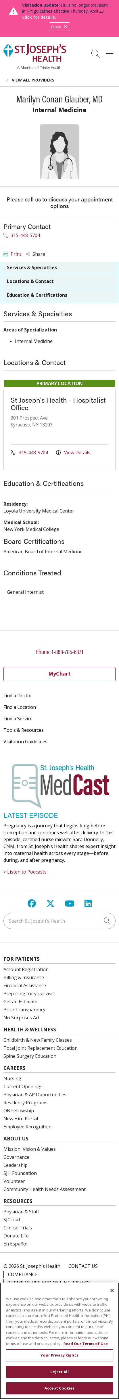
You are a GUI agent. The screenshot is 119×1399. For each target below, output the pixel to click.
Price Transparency (24, 1009)
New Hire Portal (20, 1118)
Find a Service (17, 718)
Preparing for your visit (28, 993)
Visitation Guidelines (25, 741)
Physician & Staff (21, 1211)
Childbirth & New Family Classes (37, 1040)
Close (59, 27)
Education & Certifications (37, 295)
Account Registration (26, 969)
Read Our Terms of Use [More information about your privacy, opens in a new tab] (86, 1343)
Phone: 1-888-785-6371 (59, 651)
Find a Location (19, 707)
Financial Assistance (24, 985)
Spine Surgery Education (29, 1056)
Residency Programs (25, 1102)
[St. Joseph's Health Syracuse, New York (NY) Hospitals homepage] (34, 68)
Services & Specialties (32, 267)
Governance (16, 1157)
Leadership (15, 1165)
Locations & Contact (30, 281)
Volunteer (14, 1181)
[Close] (112, 1290)
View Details (73, 452)
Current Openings (23, 1086)
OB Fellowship (18, 1110)
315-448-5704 (21, 235)
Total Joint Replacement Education (40, 1048)
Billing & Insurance (23, 977)
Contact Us (83, 1266)
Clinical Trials (17, 1228)
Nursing (12, 1078)
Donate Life (16, 1236)
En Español (15, 1244)
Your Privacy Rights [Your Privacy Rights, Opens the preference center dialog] (59, 1355)
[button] (111, 51)
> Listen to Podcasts (25, 872)
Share (35, 254)
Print (12, 254)
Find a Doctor (17, 695)
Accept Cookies (60, 1388)
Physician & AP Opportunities (34, 1094)
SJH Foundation (20, 1173)
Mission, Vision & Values (29, 1149)
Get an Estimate (20, 1001)
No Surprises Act (21, 1017)
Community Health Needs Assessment (44, 1189)
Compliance (23, 1274)
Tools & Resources (23, 730)
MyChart (59, 673)
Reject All (59, 1371)
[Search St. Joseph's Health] (59, 921)
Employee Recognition (27, 1127)
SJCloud (11, 1219)
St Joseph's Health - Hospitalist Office (58, 403)
